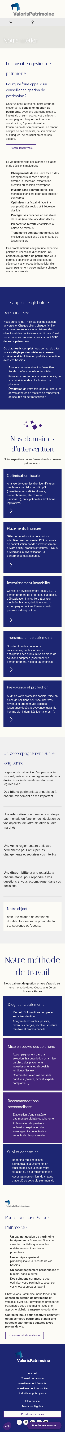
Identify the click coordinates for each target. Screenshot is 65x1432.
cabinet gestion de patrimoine (34, 1236)
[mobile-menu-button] (54, 22)
